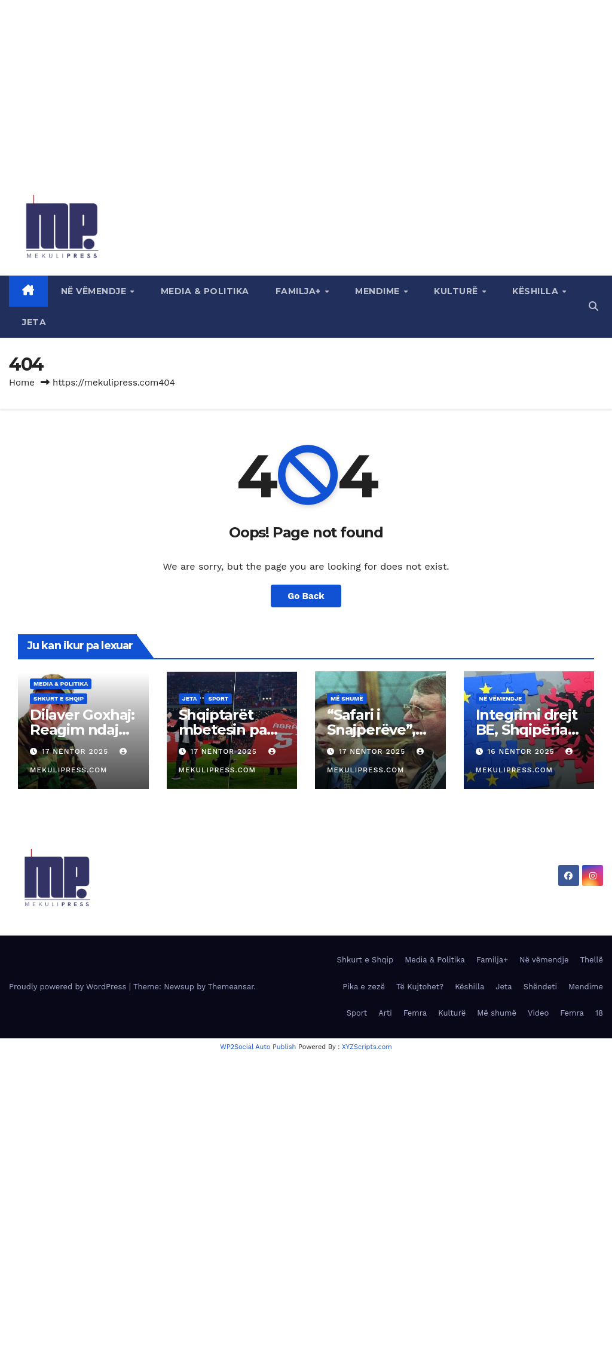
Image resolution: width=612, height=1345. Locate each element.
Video (538, 1012)
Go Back (306, 596)
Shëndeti (540, 986)
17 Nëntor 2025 (76, 751)
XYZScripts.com (367, 1047)
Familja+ (300, 291)
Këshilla (536, 291)
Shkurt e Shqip (58, 698)
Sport (218, 698)
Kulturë (457, 291)
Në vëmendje (95, 291)
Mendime (378, 291)
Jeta (34, 322)
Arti (384, 1012)
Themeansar (231, 986)
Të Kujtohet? (419, 986)
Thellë (591, 959)
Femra (415, 1012)
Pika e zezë (363, 986)
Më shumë (347, 698)
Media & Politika (205, 291)
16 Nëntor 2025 (522, 751)
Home (22, 382)
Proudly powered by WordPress (69, 986)
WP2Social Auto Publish (258, 1047)
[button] (593, 306)
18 (599, 1012)
